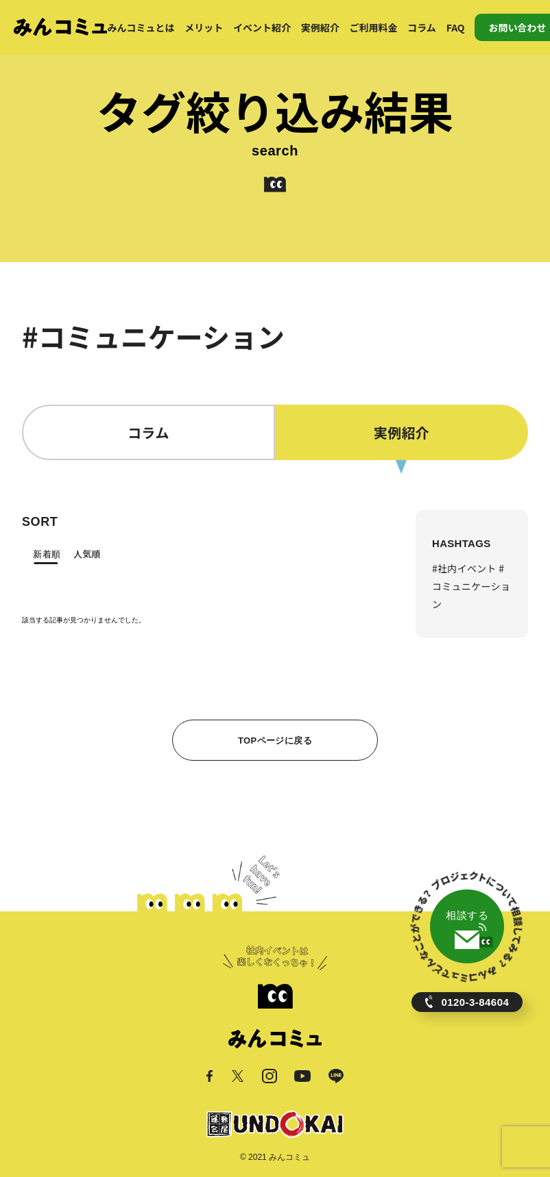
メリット (203, 27)
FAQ (455, 27)
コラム (421, 27)
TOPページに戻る (275, 740)
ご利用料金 (374, 27)
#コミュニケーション (471, 586)
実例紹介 (320, 27)
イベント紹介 (262, 27)
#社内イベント (465, 568)
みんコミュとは (140, 27)
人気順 (86, 553)
